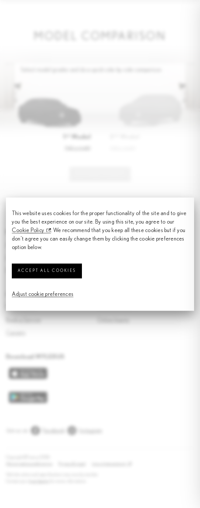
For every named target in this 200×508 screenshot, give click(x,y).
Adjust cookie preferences (42, 294)
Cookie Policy (28, 230)
